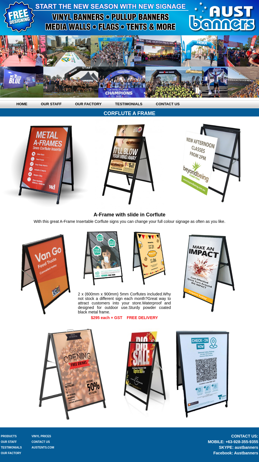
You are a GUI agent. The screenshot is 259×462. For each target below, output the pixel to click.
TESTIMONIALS (11, 447)
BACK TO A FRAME (129, 424)
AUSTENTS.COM (43, 447)
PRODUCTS (9, 436)
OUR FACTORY (11, 453)
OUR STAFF (9, 441)
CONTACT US (41, 441)
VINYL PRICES (41, 436)
